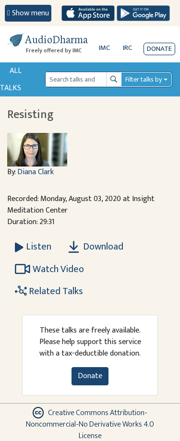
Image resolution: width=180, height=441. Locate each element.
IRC (127, 48)
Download (96, 246)
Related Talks (49, 291)
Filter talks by (143, 79)
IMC (104, 48)
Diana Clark (35, 172)
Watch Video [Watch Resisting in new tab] (49, 269)
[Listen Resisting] (33, 247)
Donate (159, 49)
